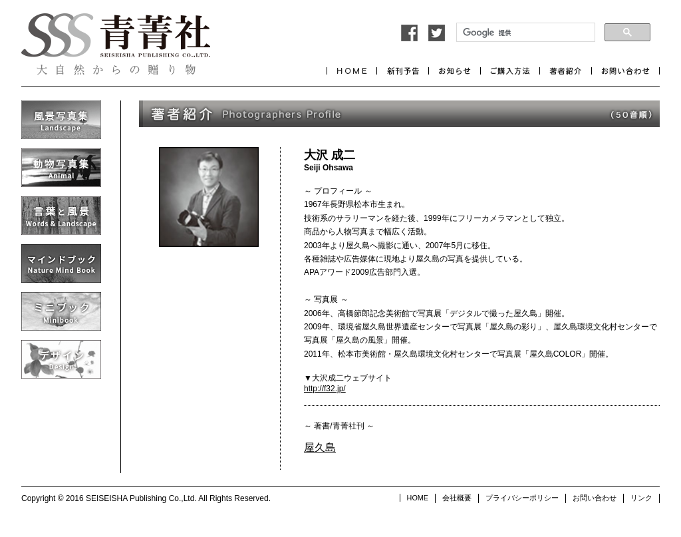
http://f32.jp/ (325, 388)
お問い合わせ (594, 498)
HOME (417, 498)
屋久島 (320, 447)
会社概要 (457, 498)
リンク (641, 498)
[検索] (524, 33)
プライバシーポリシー (522, 498)
